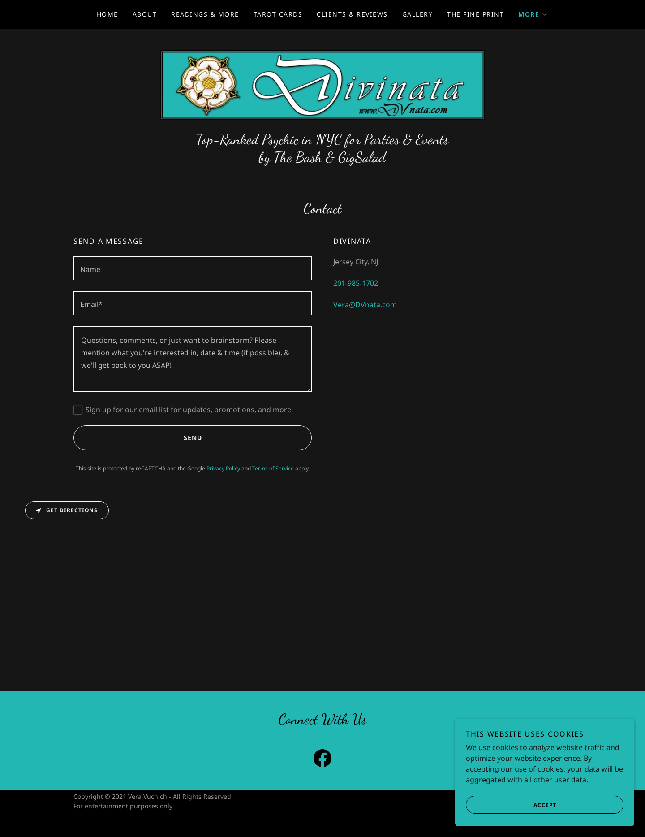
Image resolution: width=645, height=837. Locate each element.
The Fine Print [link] (475, 14)
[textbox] (192, 268)
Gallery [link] (417, 14)
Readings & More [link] (205, 14)
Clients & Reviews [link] (352, 14)
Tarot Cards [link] (278, 14)
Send (137, 437)
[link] (322, 84)
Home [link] (107, 14)
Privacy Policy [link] (223, 468)
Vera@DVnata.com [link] (365, 305)
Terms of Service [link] (273, 468)
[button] (533, 14)
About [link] (145, 14)
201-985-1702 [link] (355, 283)
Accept (511, 805)
